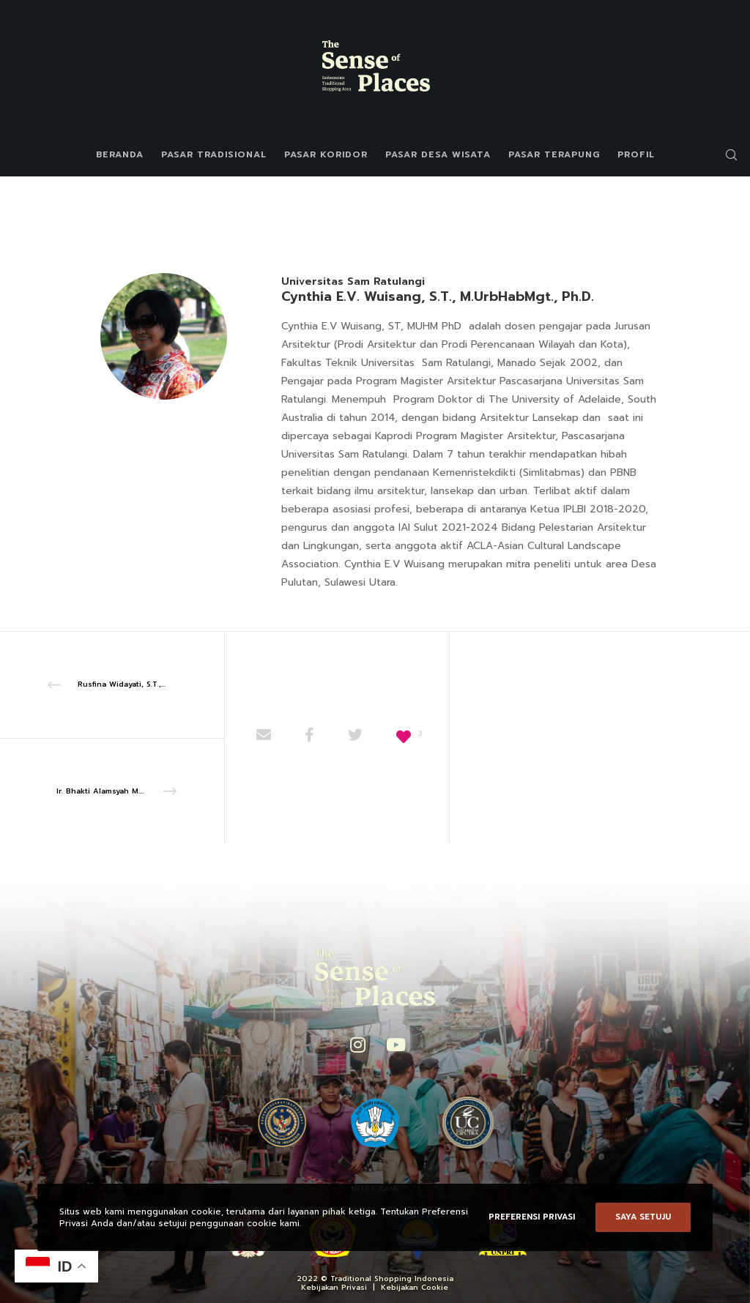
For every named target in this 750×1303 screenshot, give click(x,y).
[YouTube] (392, 1042)
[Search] (726, 154)
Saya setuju (643, 1217)
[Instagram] (356, 1042)
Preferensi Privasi (532, 1217)
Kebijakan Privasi (334, 1287)
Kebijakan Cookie (414, 1287)
